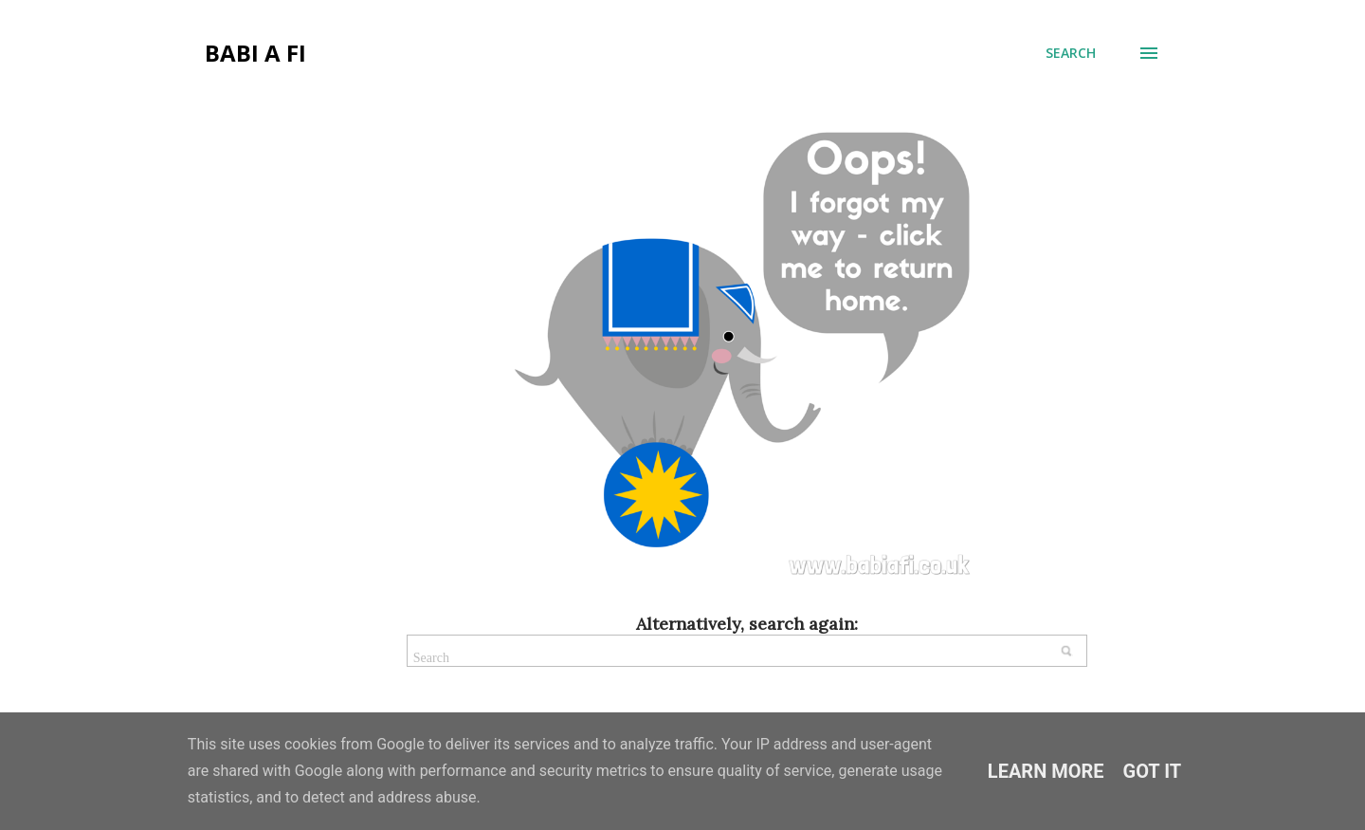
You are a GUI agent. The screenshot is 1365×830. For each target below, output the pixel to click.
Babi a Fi (255, 52)
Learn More (1046, 771)
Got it (1152, 771)
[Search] (1071, 53)
